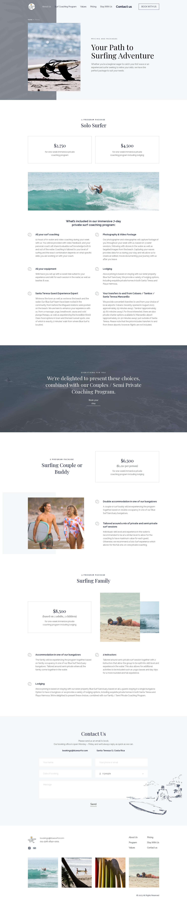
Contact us (152, 847)
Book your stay (93, 402)
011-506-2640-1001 (49, 841)
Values (83, 6)
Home (30, 19)
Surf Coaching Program (65, 6)
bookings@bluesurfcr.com (75, 750)
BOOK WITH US (148, 6)
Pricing (93, 6)
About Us (46, 6)
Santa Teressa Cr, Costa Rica (111, 750)
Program (133, 842)
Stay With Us (106, 6)
